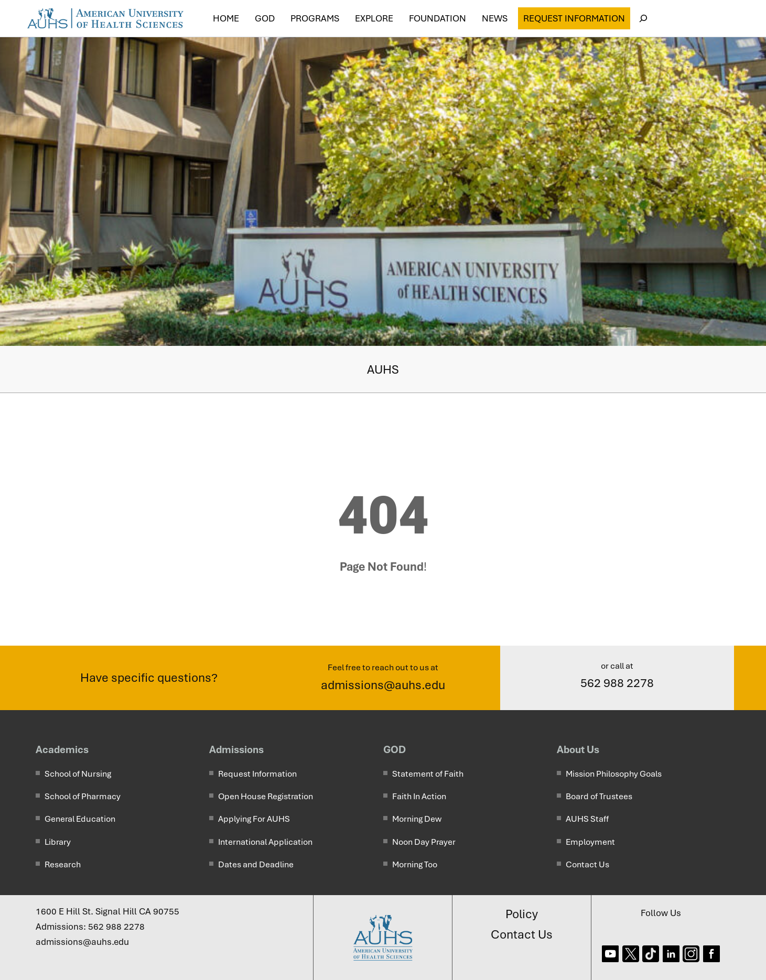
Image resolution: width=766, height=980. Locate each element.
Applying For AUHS (254, 818)
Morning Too (414, 864)
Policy (521, 914)
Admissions (236, 749)
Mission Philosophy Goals (614, 773)
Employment (590, 841)
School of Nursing (78, 773)
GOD (394, 749)
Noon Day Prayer (424, 841)
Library (58, 841)
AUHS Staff (587, 818)
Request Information (574, 18)
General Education (80, 818)
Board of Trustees (599, 796)
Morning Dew (416, 818)
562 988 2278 (617, 683)
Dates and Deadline (256, 864)
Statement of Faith (427, 773)
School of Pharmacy (83, 796)
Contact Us (587, 864)
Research (63, 864)
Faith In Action (419, 796)
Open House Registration (265, 796)
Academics (62, 749)
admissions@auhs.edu (383, 685)
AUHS (383, 369)
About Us (578, 749)
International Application (265, 841)
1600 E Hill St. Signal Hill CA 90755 (107, 911)
